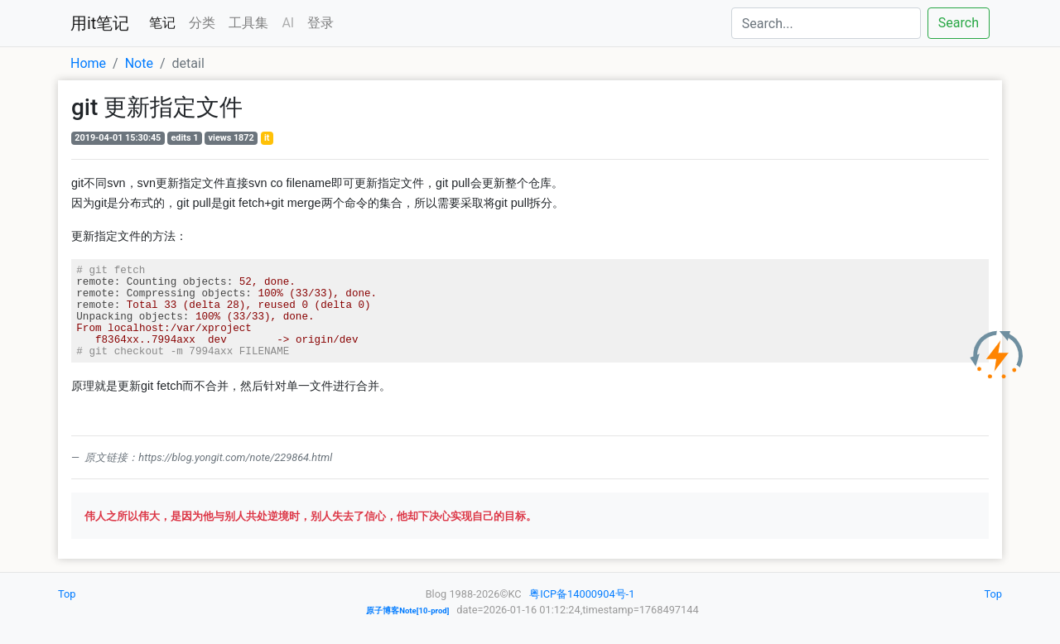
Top (67, 594)
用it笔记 (99, 23)
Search (958, 23)
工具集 (248, 23)
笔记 (162, 23)
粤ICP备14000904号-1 (581, 594)
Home (88, 63)
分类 (202, 23)
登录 (320, 23)
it (267, 137)
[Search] (826, 23)
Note (139, 63)
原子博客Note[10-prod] (407, 610)
